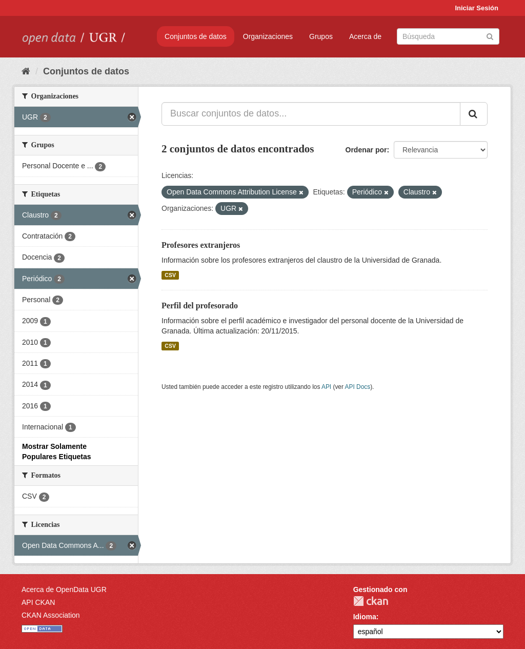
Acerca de (365, 36)
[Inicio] (26, 71)
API (326, 386)
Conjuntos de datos (196, 36)
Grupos (321, 36)
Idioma (364, 617)
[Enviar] (490, 35)
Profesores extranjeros (200, 245)
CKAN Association (51, 615)
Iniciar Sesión (476, 8)
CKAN (370, 601)
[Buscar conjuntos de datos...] (310, 114)
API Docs (358, 386)
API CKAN (38, 602)
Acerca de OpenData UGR (64, 589)
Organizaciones (268, 36)
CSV (170, 275)
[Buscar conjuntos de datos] (448, 36)
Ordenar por (366, 150)
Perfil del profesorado (199, 305)
